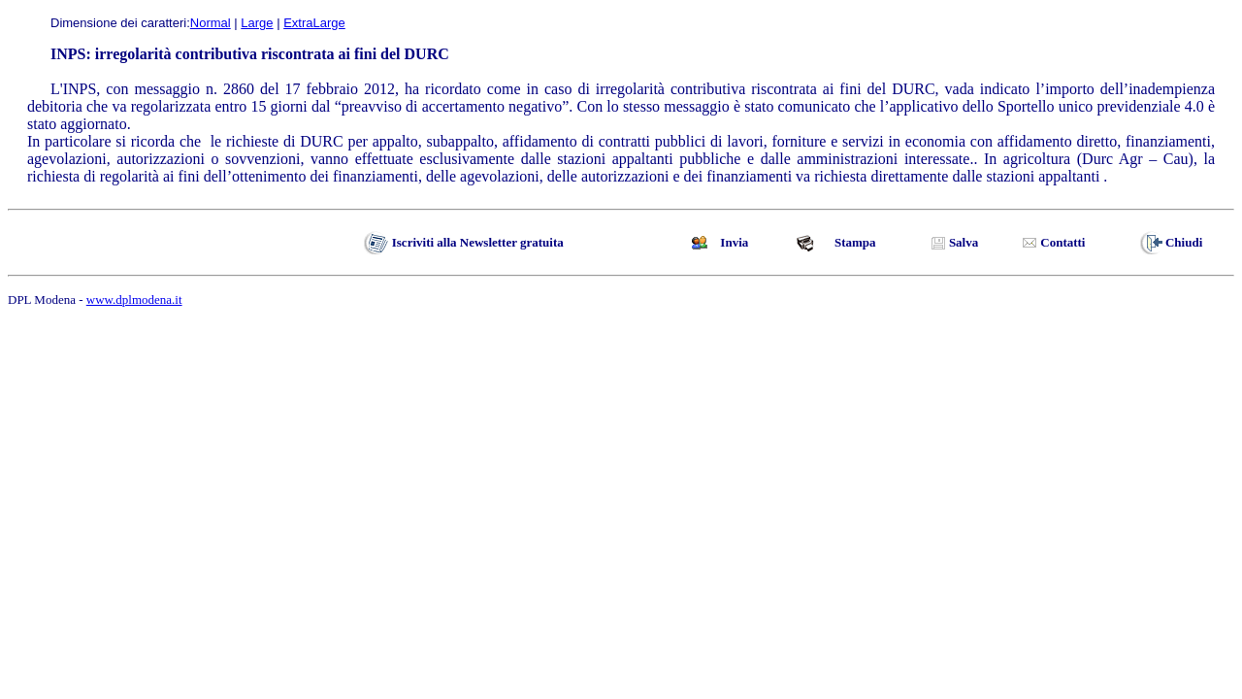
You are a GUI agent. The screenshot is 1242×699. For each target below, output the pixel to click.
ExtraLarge (314, 23)
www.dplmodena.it (134, 299)
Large (257, 23)
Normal (210, 23)
